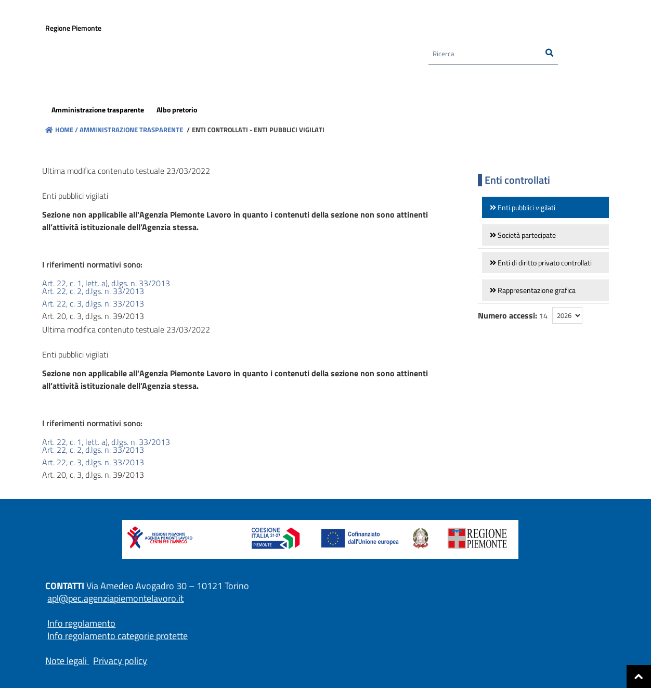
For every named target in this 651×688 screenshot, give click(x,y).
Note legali (66, 661)
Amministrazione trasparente (130, 129)
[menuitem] (97, 111)
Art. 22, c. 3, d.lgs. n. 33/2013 (93, 303)
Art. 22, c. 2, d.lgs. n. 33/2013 (93, 291)
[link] (545, 207)
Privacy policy (120, 661)
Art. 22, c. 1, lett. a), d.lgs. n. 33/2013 (106, 283)
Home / (61, 129)
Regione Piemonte (73, 29)
